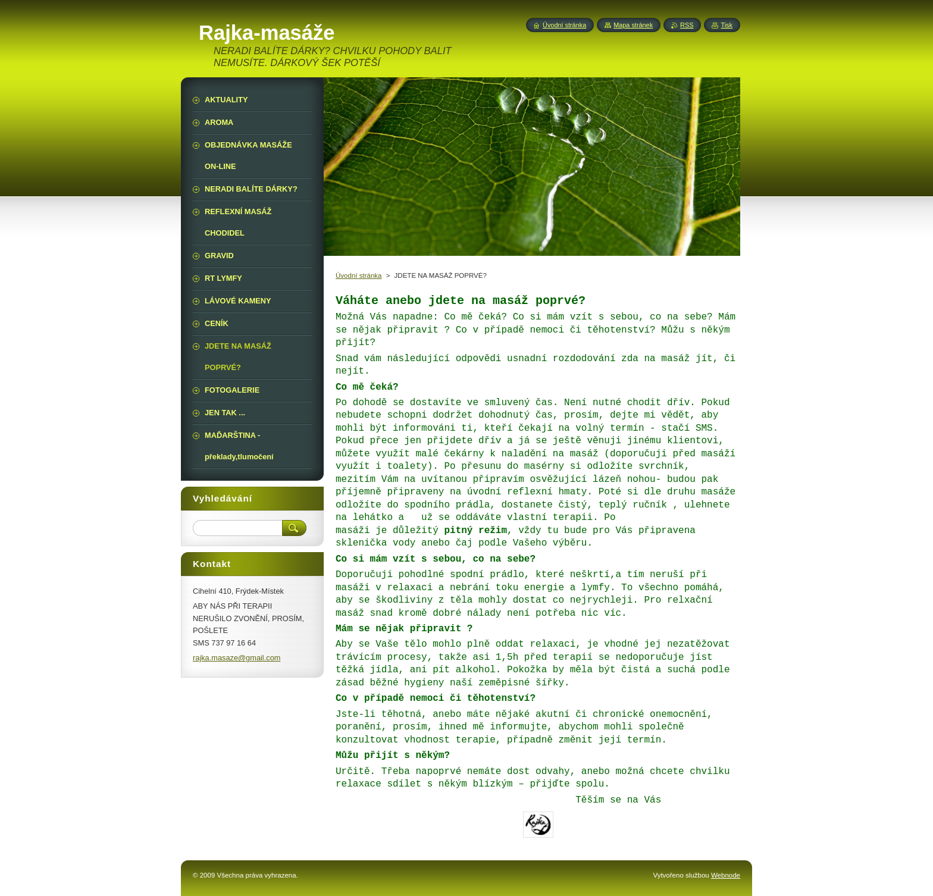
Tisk (726, 25)
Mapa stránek (633, 25)
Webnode (725, 875)
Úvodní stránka (358, 275)
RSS (686, 25)
